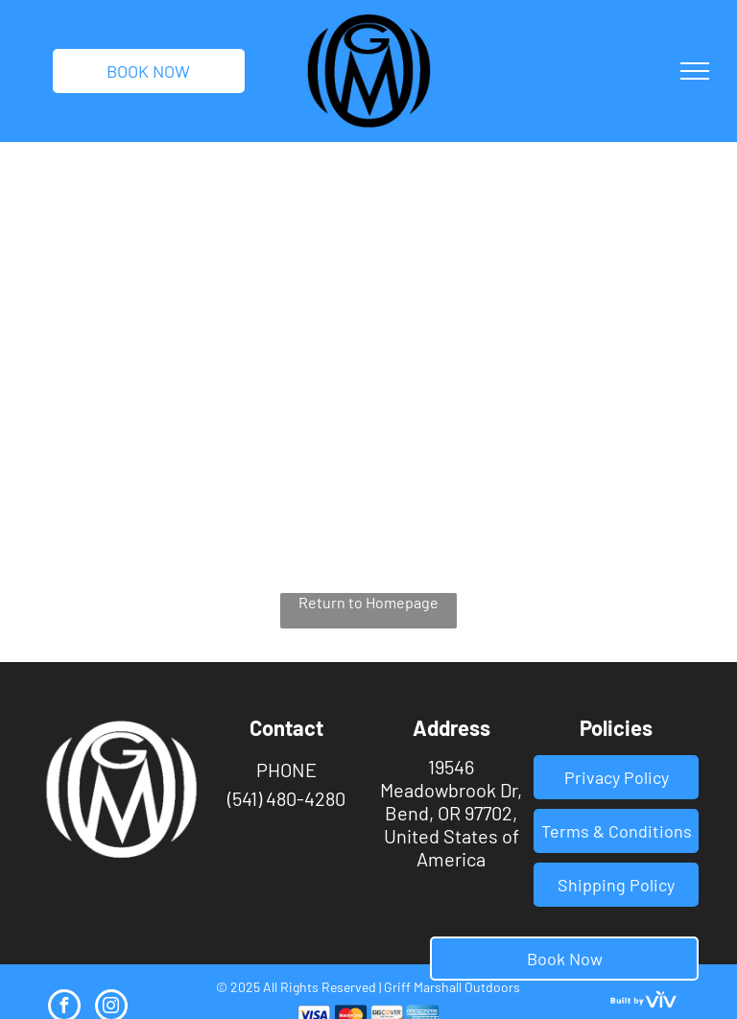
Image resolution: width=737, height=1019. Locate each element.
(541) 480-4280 (286, 798)
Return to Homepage (368, 602)
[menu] (695, 71)
